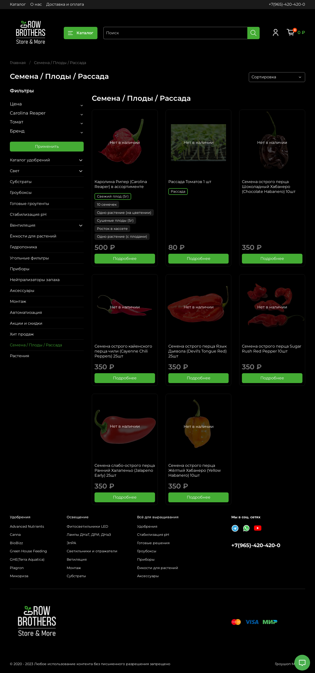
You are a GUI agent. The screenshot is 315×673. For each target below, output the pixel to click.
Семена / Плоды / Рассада (36, 345)
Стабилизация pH (28, 214)
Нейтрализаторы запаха (35, 279)
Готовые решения (153, 543)
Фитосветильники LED (87, 526)
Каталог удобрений (30, 160)
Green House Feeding (28, 551)
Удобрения (147, 526)
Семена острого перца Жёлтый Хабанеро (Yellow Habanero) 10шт (194, 470)
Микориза (19, 576)
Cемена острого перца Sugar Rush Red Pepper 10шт (271, 348)
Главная (18, 62)
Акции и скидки (26, 323)
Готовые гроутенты (29, 203)
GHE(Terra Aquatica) (27, 559)
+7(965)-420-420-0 (287, 4)
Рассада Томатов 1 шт (189, 181)
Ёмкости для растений (33, 236)
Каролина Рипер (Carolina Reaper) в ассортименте (120, 184)
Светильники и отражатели (92, 551)
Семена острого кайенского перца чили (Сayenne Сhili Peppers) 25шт (123, 351)
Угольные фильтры (29, 258)
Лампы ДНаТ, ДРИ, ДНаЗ (89, 534)
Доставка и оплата (65, 4)
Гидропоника (23, 247)
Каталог (18, 4)
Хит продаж (22, 334)
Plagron (17, 568)
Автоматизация (26, 312)
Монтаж (18, 301)
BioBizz (16, 543)
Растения (19, 355)
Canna (15, 534)
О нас (36, 4)
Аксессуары (22, 290)
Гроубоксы (21, 192)
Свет (14, 170)
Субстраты (21, 181)
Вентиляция (22, 225)
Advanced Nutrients (27, 526)
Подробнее (125, 258)
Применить (47, 146)
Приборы (20, 269)
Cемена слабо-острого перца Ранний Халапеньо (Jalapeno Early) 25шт (124, 470)
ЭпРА (71, 543)
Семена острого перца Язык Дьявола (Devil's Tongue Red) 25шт (197, 351)
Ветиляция (77, 559)
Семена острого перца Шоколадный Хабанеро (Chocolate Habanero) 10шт (269, 186)
